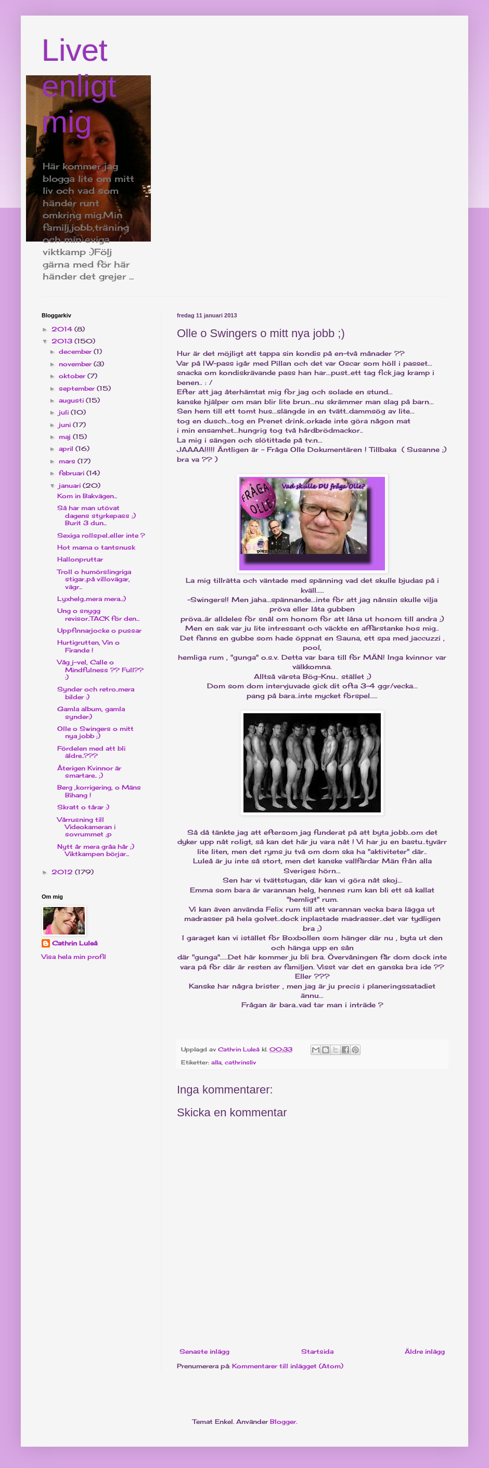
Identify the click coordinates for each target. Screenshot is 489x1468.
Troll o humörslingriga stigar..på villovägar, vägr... (94, 579)
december (76, 351)
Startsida (317, 1351)
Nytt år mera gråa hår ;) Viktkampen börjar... (95, 850)
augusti (72, 400)
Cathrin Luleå (74, 943)
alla (216, 1062)
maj (66, 437)
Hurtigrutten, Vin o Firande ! (88, 645)
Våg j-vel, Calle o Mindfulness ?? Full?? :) (100, 669)
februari (72, 473)
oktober (73, 376)
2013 (63, 341)
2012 (63, 872)
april (67, 448)
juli (65, 412)
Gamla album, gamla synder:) (91, 712)
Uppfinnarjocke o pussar (99, 630)
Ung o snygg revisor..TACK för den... (98, 614)
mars (68, 461)
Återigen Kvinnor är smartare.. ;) (89, 771)
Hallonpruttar (80, 559)
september (78, 388)
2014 (63, 329)
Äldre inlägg (425, 1351)
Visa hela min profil (74, 956)
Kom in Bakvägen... (87, 496)
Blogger (283, 1421)
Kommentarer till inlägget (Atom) (287, 1366)
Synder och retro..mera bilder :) (95, 692)
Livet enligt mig (79, 86)
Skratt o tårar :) (83, 807)
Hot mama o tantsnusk (96, 547)
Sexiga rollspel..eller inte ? (101, 535)
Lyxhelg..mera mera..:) (91, 599)
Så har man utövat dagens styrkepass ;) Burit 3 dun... (96, 515)
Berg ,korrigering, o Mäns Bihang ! (99, 790)
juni (66, 425)
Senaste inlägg (204, 1351)
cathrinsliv (240, 1062)
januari (71, 485)
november (76, 364)
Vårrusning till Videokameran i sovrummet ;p (86, 827)
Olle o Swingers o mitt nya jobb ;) (95, 732)
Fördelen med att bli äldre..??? (91, 751)
